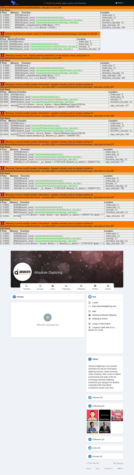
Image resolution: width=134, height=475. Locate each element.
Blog (97, 468)
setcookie (22, 104)
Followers (97, 439)
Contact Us (108, 468)
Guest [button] (120, 3)
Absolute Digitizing (48, 272)
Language (118, 463)
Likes (95, 448)
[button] (66, 3)
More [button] (120, 468)
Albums (96, 397)
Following (97, 406)
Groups (96, 456)
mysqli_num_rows (30, 27)
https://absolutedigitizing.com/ (104, 306)
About (88, 468)
